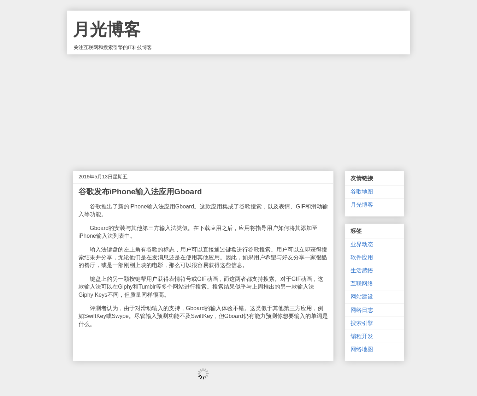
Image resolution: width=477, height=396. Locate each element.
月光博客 (107, 29)
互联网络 (362, 283)
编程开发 (362, 336)
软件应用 (362, 257)
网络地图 (362, 349)
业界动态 (362, 244)
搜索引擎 (362, 323)
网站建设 (362, 297)
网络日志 (362, 310)
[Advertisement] (238, 107)
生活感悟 (362, 270)
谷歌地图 (362, 192)
